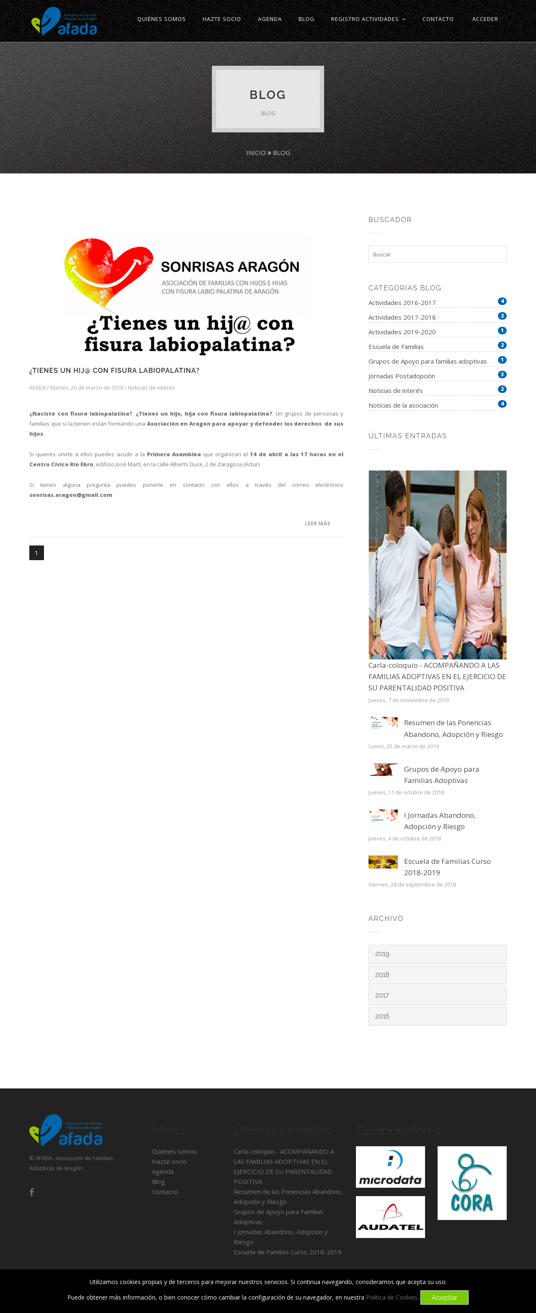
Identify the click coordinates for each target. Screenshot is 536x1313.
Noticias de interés (151, 387)
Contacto (165, 1191)
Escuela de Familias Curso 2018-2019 (288, 1252)
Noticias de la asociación (403, 405)
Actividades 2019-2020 (402, 332)
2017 (382, 995)
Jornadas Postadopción (401, 376)
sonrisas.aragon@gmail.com (70, 495)
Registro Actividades (368, 19)
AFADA (37, 387)
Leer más (317, 523)
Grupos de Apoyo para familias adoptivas (427, 361)
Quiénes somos (174, 1151)
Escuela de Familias (396, 346)
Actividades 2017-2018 (402, 317)
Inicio (256, 152)
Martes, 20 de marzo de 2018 (86, 387)
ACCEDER (485, 19)
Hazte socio (169, 1161)
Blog (281, 152)
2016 (382, 1016)
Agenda (163, 1171)
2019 (382, 954)
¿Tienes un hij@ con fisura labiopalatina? (114, 371)
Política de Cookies (391, 1298)
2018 (382, 975)
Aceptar (444, 1297)
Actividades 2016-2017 (402, 302)
